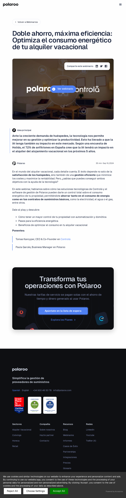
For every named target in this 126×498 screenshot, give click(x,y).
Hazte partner (47, 435)
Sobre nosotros (47, 429)
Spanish (16, 390)
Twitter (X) (91, 440)
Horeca (15, 440)
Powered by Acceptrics (114, 491)
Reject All (12, 491)
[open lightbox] (63, 89)
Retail (15, 446)
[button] (120, 4)
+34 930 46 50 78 (42, 390)
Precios (66, 463)
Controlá (65, 239)
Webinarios (68, 435)
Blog (65, 429)
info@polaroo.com (62, 390)
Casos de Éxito (70, 446)
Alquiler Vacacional (21, 429)
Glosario (67, 468)
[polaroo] (63, 369)
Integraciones (70, 457)
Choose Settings (35, 491)
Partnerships (69, 452)
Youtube (90, 435)
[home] (10, 4)
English (25, 390)
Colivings (16, 435)
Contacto (44, 440)
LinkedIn (90, 429)
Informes (67, 440)
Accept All (59, 491)
